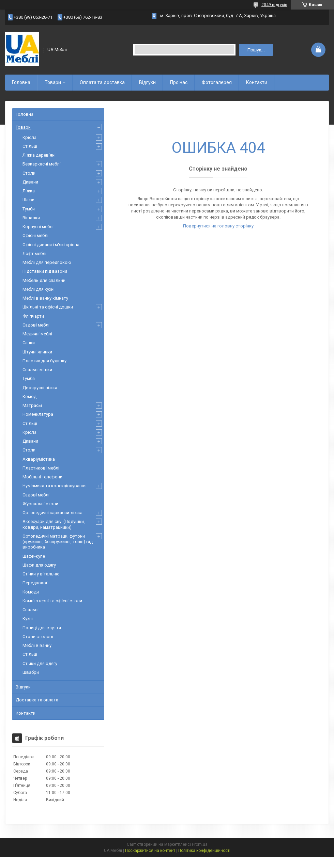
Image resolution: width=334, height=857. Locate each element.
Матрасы (32, 405)
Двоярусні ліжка (39, 387)
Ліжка (28, 190)
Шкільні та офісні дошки (47, 307)
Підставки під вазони (44, 271)
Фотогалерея (217, 82)
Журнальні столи (40, 503)
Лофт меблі (34, 253)
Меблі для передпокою (46, 262)
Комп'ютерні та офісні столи (52, 600)
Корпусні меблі (38, 226)
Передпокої (34, 582)
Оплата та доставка (102, 82)
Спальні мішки (37, 369)
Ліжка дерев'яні (39, 155)
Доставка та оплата (37, 699)
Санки (28, 342)
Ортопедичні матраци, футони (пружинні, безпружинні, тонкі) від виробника (57, 542)
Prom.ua (200, 844)
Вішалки (31, 217)
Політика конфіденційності (204, 850)
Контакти (256, 82)
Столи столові (37, 636)
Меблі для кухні (38, 289)
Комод (29, 396)
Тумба (28, 378)
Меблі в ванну (36, 645)
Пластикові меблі (40, 468)
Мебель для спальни (43, 280)
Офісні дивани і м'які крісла (50, 244)
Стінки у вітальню (41, 573)
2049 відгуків (274, 4)
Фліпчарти (33, 316)
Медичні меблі (37, 333)
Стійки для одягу (39, 663)
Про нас (178, 82)
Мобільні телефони (42, 476)
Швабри (30, 672)
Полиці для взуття (41, 627)
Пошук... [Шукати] (256, 49)
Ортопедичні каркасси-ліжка (52, 512)
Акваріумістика (38, 459)
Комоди (30, 591)
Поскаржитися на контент (150, 850)
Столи (28, 173)
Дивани (30, 182)
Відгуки (147, 82)
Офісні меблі (35, 235)
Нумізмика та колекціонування (54, 485)
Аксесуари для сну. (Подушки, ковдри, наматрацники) (53, 524)
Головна (21, 82)
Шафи (28, 199)
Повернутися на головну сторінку (218, 225)
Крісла (29, 137)
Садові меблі (35, 325)
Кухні (27, 618)
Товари (53, 82)
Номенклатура (37, 414)
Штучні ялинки (37, 351)
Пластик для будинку (44, 360)
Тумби (28, 208)
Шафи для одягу (39, 565)
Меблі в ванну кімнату (45, 298)
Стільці (29, 146)
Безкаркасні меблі (41, 163)
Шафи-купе (33, 556)
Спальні (30, 609)
